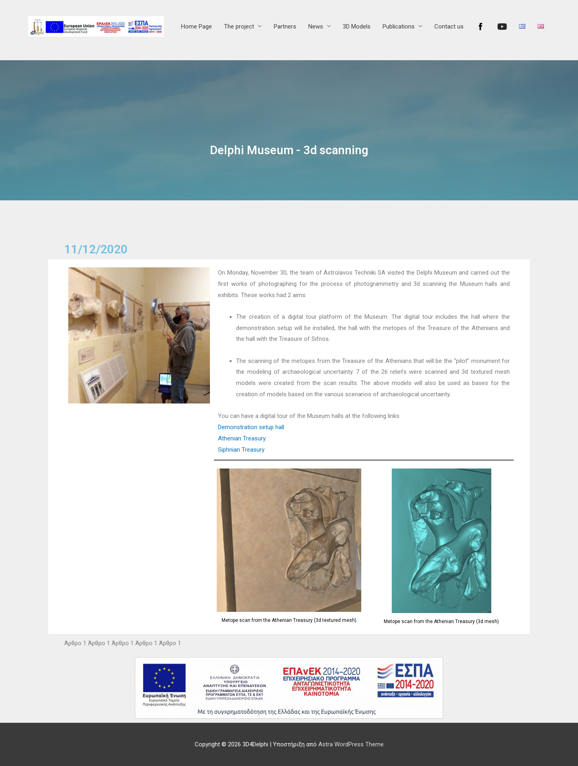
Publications (399, 26)
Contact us (449, 26)
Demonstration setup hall (251, 427)
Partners (285, 26)
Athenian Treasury (242, 438)
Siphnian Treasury (241, 449)
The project (239, 26)
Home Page (196, 26)
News (315, 26)
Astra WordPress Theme (351, 744)
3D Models (356, 26)
